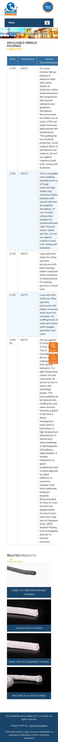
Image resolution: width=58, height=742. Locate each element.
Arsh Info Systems (38, 725)
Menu (29, 23)
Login (48, 14)
